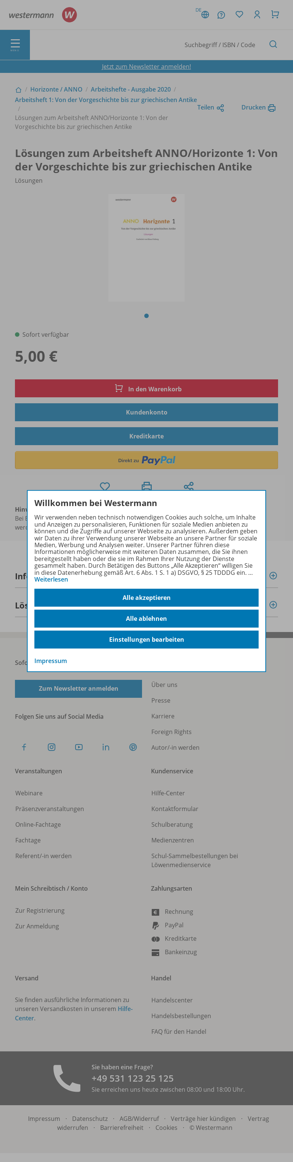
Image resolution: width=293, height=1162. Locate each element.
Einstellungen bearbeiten (146, 639)
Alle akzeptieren (147, 598)
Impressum (50, 661)
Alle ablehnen (146, 618)
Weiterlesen (51, 579)
